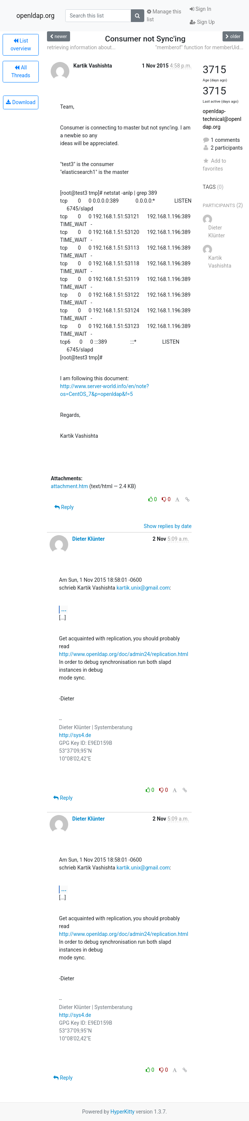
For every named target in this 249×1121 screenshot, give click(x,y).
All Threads (20, 71)
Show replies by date (168, 526)
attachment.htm (69, 486)
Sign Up (202, 22)
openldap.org (35, 15)
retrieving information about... (81, 47)
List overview (20, 44)
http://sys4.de (75, 735)
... (63, 609)
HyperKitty (122, 1112)
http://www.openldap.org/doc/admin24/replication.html (123, 654)
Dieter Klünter (88, 539)
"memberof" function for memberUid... (199, 47)
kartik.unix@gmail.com (143, 588)
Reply (63, 507)
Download (20, 102)
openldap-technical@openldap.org (222, 119)
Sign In (200, 9)
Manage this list (164, 15)
